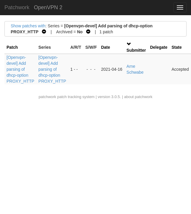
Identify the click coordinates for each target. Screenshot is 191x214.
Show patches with (28, 25)
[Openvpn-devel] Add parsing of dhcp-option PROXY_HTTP (20, 69)
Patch (12, 47)
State (177, 47)
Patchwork (16, 7)
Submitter (136, 50)
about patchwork (138, 97)
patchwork (47, 97)
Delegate (158, 47)
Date (105, 47)
